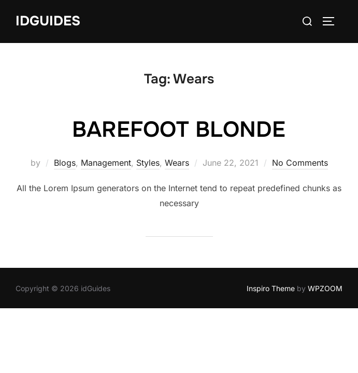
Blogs (65, 162)
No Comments (300, 162)
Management (106, 162)
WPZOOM (325, 288)
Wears (177, 162)
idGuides (48, 21)
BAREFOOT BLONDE (178, 130)
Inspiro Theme (271, 288)
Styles (148, 162)
